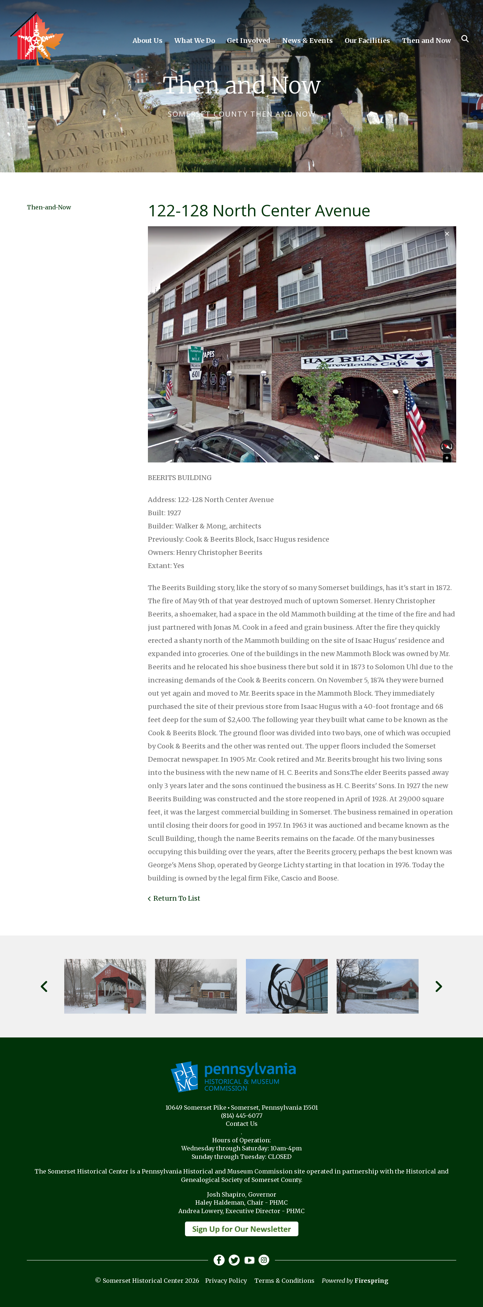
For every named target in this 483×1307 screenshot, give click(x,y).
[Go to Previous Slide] (44, 986)
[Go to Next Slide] (438, 986)
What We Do (194, 40)
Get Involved (248, 40)
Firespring (371, 1280)
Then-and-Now (49, 207)
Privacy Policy (226, 1280)
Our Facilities (367, 40)
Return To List (176, 898)
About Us (147, 40)
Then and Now (426, 40)
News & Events (307, 40)
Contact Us (242, 1123)
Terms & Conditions (284, 1280)
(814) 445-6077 (241, 1115)
